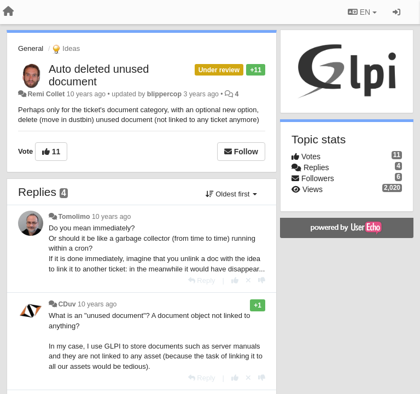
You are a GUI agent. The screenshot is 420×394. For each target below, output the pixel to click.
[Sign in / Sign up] (396, 12)
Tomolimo (74, 217)
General (30, 48)
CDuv (66, 304)
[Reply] (201, 280)
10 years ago (111, 217)
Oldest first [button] (231, 194)
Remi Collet (46, 94)
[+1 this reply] (234, 280)
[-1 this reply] (261, 280)
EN (362, 12)
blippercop (164, 94)
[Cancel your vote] (248, 280)
